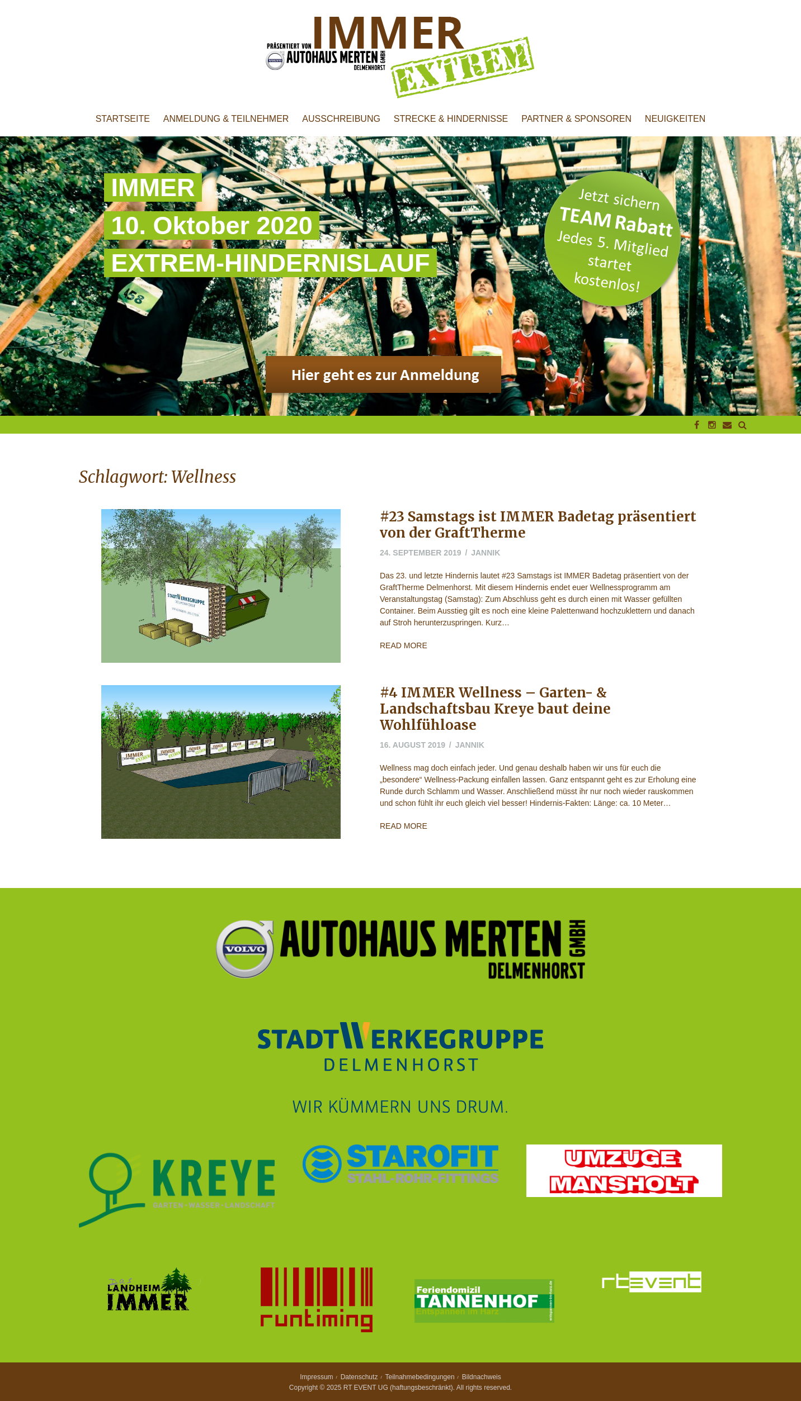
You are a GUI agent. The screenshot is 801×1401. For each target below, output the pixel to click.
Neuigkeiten (675, 119)
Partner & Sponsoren (576, 119)
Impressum (316, 1377)
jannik (485, 552)
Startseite (123, 119)
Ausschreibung (341, 119)
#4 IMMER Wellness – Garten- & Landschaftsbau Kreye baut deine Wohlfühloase (495, 709)
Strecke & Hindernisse (451, 119)
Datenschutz (359, 1377)
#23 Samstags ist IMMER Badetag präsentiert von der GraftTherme (538, 525)
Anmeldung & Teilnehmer (226, 119)
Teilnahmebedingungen (420, 1377)
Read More (403, 645)
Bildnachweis (481, 1377)
